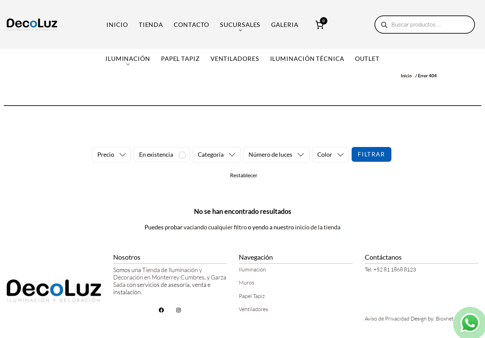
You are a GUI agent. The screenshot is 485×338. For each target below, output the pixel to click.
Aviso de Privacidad (387, 318)
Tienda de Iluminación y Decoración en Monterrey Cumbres (158, 273)
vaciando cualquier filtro (215, 227)
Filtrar (371, 154)
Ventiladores (253, 309)
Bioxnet (445, 318)
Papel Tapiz (252, 296)
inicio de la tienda (318, 227)
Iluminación (252, 269)
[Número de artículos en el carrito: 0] (319, 24)
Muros (246, 282)
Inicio (117, 24)
